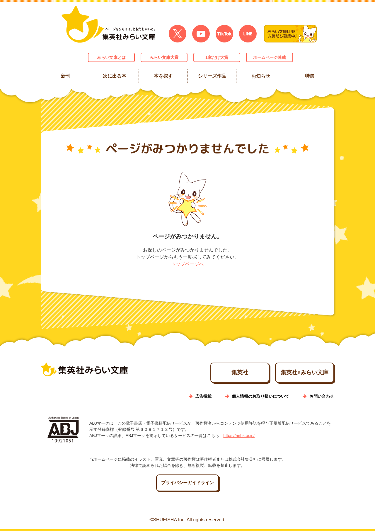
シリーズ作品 (212, 76)
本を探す (163, 76)
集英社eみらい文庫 (296, 373)
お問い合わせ (321, 398)
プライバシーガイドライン (187, 484)
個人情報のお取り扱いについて (260, 398)
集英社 (215, 373)
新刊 (65, 76)
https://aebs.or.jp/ (239, 437)
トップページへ (187, 264)
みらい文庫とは (111, 57)
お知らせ (260, 76)
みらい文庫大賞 (164, 57)
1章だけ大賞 (216, 57)
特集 (309, 76)
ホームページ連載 (269, 57)
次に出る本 (114, 76)
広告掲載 (203, 398)
